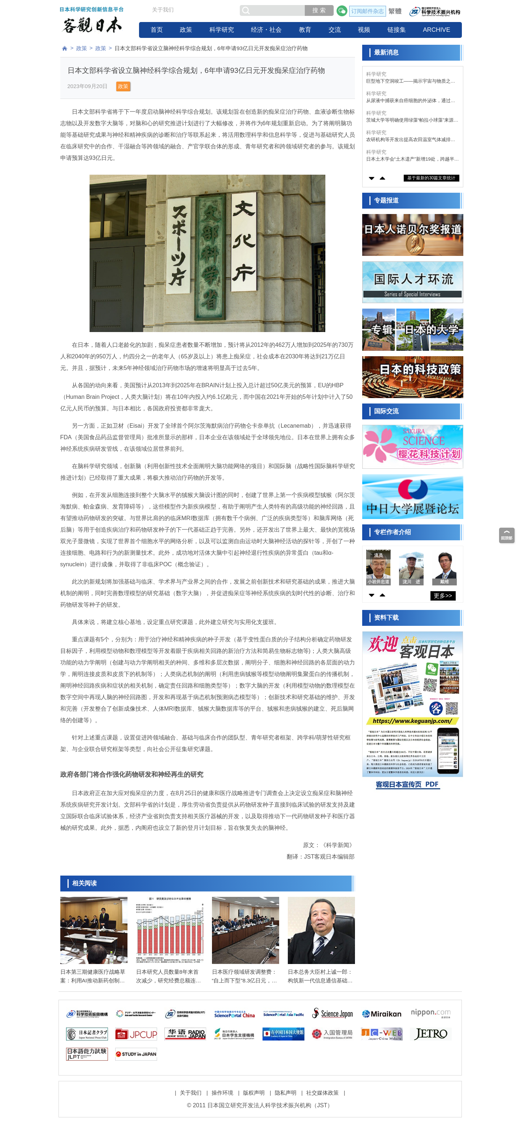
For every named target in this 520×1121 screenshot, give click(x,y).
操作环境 (222, 1093)
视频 (364, 29)
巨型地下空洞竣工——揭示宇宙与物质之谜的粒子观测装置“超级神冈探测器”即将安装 (410, 81)
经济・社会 (266, 29)
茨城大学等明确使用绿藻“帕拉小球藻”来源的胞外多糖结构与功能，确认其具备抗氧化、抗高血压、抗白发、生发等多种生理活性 (412, 120)
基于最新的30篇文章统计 (431, 177)
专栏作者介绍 (392, 532)
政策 (186, 29)
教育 (305, 29)
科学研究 (221, 29)
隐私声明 (285, 1093)
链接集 (396, 29)
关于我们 (163, 9)
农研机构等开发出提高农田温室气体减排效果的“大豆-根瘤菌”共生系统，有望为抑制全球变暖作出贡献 (410, 140)
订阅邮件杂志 (367, 11)
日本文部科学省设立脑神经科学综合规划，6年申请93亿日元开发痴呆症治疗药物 (211, 48)
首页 (157, 29)
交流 (335, 29)
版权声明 (254, 1093)
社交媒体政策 (322, 1093)
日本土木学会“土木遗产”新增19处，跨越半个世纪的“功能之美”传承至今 (412, 159)
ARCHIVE (436, 29)
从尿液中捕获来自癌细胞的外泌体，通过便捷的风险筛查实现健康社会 (410, 101)
